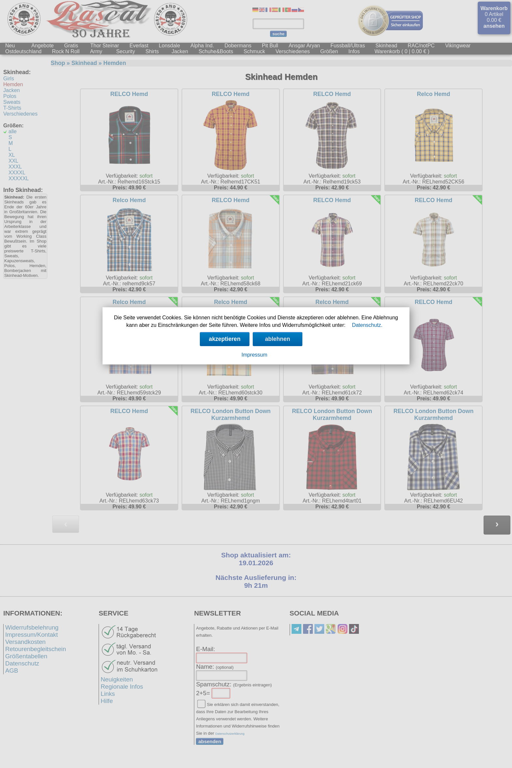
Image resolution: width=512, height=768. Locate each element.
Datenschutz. (367, 325)
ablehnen (277, 339)
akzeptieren (225, 339)
